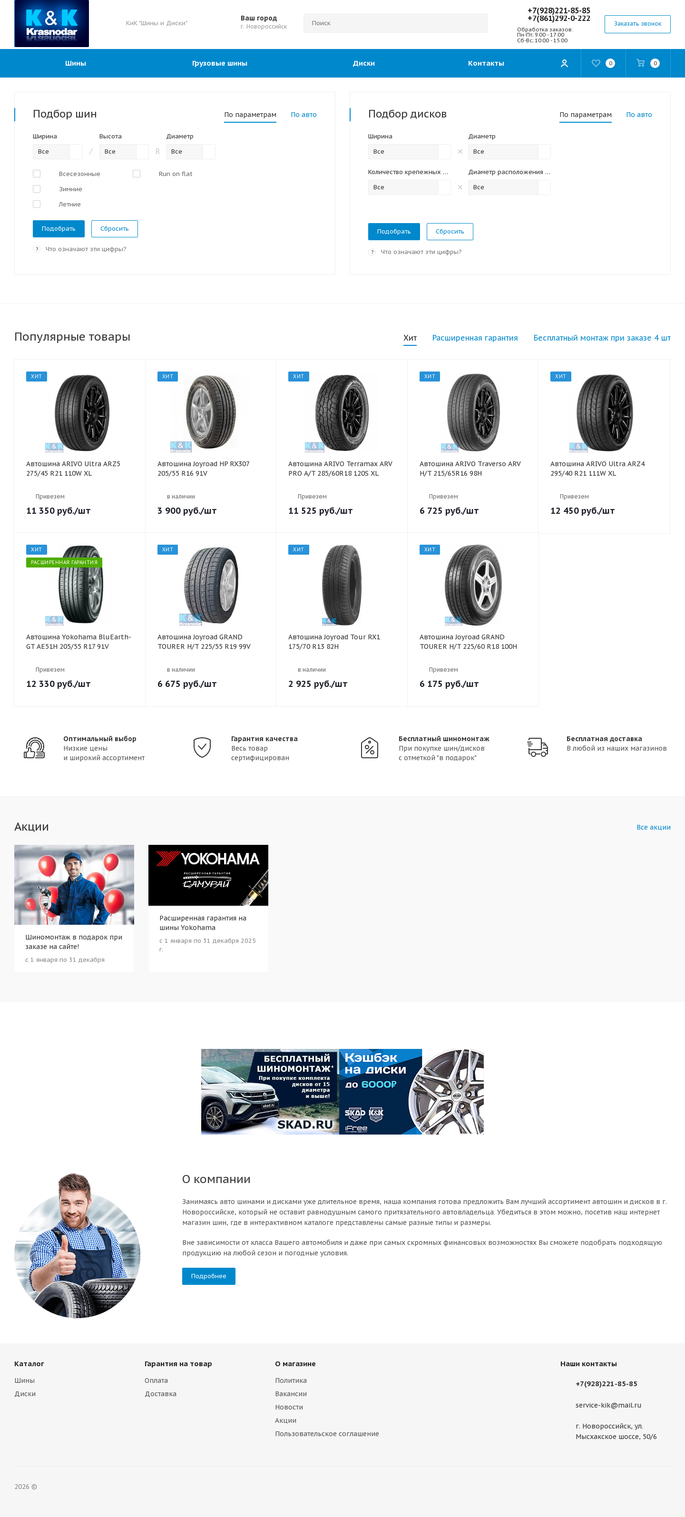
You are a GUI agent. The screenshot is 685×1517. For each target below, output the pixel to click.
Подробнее (208, 1276)
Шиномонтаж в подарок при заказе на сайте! (73, 942)
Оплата (156, 1380)
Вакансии (291, 1394)
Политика (291, 1380)
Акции (285, 1420)
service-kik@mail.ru (609, 1405)
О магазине (295, 1363)
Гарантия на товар (178, 1363)
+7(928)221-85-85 (559, 10)
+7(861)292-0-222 (559, 18)
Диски (25, 1394)
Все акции (653, 827)
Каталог (29, 1363)
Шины (24, 1380)
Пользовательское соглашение (327, 1433)
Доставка (160, 1394)
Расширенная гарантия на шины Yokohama (202, 923)
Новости (289, 1407)
